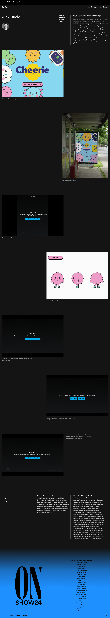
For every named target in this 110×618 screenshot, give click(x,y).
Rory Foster (81, 607)
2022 (10, 615)
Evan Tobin (81, 576)
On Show (5, 7)
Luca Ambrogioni (81, 570)
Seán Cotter (81, 566)
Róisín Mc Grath (81, 595)
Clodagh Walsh (81, 574)
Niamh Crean (81, 564)
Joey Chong (81, 568)
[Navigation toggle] (107, 2)
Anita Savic (81, 581)
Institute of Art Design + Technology (14, 2)
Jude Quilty (81, 585)
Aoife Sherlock (81, 579)
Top (106, 615)
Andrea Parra (81, 587)
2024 (24, 615)
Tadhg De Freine (81, 562)
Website (61, 15)
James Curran (81, 572)
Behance (62, 20)
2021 (4, 615)
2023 (17, 615)
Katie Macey (81, 599)
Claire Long (81, 601)
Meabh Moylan (81, 593)
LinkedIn (61, 22)
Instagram (62, 17)
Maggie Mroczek (81, 591)
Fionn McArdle (81, 597)
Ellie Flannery (81, 609)
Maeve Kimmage (81, 603)
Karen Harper (81, 605)
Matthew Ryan (81, 583)
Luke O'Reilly (81, 589)
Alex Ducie (81, 611)
